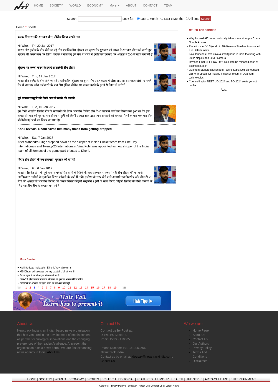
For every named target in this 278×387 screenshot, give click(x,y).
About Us (199, 335)
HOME (38, 5)
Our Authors (201, 343)
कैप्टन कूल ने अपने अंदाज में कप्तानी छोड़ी (40, 275)
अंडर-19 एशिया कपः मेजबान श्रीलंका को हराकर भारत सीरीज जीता (51, 279)
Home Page (201, 330)
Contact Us (200, 339)
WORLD (75, 5)
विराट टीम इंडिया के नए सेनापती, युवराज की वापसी (46, 159)
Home (20, 27)
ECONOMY (95, 5)
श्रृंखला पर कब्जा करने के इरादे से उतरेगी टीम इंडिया (46, 67)
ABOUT (131, 5)
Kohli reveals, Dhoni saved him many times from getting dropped (65, 129)
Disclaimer (200, 361)
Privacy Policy (202, 348)
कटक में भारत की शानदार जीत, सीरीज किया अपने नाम (49, 37)
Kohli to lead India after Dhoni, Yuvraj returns (45, 267)
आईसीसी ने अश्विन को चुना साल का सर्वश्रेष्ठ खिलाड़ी (45, 283)
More (114, 5)
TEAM (168, 5)
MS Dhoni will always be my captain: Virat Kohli (47, 271)
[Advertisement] (96, 222)
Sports (32, 27)
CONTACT (150, 5)
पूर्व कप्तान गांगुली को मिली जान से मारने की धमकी (46, 98)
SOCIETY (56, 5)
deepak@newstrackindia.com (152, 356)
